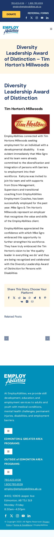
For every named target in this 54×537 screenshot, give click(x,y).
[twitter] (31, 18)
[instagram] (37, 18)
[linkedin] (47, 18)
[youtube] (42, 18)
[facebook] (26, 18)
